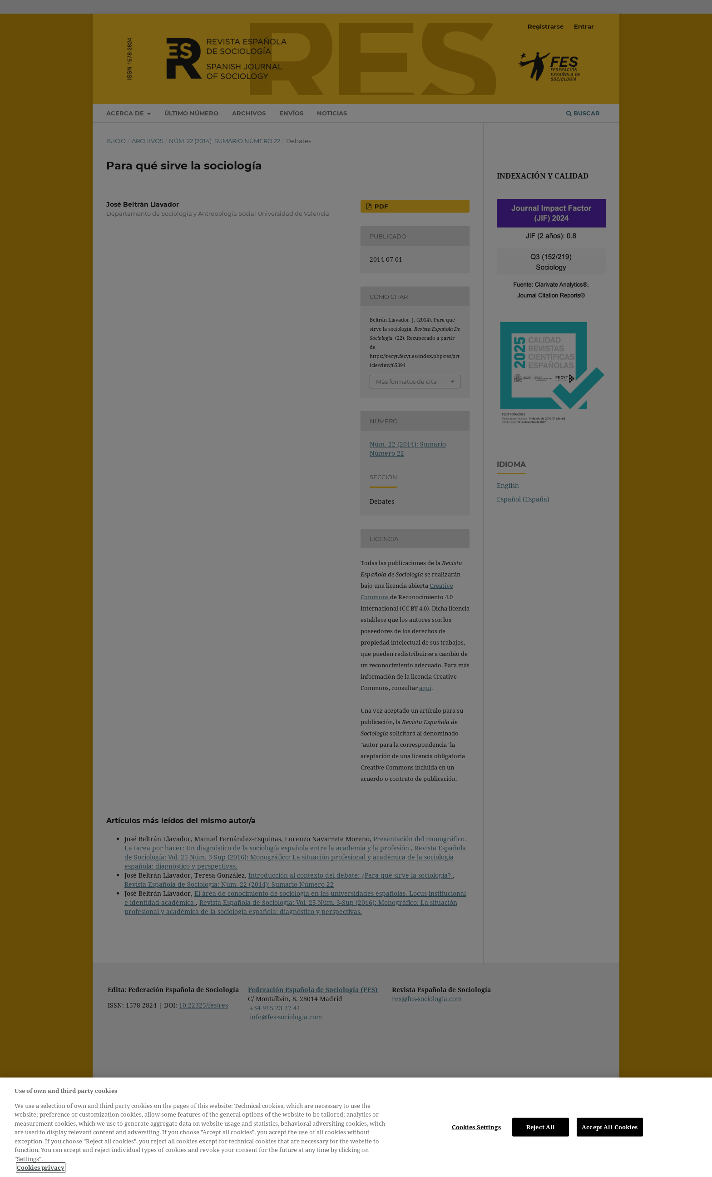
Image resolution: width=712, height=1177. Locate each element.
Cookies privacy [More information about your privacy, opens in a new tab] (40, 1167)
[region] (356, 1127)
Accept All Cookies (610, 1126)
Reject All (540, 1126)
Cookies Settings (476, 1126)
